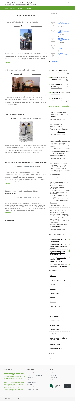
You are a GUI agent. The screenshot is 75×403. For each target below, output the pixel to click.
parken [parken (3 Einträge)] (8, 386)
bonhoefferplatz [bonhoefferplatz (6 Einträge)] (12, 375)
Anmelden (52, 375)
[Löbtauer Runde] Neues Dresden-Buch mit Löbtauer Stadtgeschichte (24, 196)
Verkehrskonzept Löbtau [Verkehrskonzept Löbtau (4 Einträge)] (8, 389)
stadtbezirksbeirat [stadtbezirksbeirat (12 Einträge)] (8, 388)
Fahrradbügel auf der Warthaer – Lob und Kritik (58, 99)
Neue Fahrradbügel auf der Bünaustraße (57, 93)
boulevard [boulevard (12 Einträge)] (18, 375)
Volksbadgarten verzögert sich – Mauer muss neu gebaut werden (25, 165)
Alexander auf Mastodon (55, 107)
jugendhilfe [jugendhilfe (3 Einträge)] (12, 380)
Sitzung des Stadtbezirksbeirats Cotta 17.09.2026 (63, 47)
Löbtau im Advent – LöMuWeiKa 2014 (22, 116)
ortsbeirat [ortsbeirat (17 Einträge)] (21, 384)
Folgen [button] (67, 388)
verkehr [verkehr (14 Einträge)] (22, 388)
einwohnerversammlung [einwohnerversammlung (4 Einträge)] (8, 378)
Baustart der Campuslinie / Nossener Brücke (58, 78)
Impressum (19, 8)
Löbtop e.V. (53, 336)
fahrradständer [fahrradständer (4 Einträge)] (17, 378)
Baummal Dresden (55, 323)
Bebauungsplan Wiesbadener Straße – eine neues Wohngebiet (57, 255)
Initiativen (52, 291)
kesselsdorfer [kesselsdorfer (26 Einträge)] (18, 380)
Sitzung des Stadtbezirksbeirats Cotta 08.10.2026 (63, 54)
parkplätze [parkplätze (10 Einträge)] (11, 386)
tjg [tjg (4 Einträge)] (19, 388)
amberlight (52, 241)
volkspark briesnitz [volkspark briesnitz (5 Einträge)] (13, 391)
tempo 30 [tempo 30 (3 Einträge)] (17, 388)
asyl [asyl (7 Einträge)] (5, 375)
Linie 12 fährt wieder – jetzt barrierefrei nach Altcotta (58, 71)
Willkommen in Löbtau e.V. (57, 350)
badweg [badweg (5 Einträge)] (7, 375)
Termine (12, 8)
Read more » (53, 119)
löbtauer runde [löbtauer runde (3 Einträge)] (13, 384)
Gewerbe (52, 287)
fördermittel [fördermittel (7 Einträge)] (22, 378)
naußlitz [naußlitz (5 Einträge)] (17, 384)
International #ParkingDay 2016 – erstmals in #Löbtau (25, 23)
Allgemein (53, 278)
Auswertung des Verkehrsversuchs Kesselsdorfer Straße (58, 261)
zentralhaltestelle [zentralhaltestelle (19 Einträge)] (8, 393)
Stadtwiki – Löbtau (55, 346)
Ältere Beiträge (10, 225)
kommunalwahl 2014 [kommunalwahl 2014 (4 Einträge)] (7, 382)
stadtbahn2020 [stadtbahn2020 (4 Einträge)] (22, 386)
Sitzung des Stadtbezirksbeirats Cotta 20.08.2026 (63, 39)
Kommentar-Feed (54, 379)
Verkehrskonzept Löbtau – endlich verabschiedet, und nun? (59, 248)
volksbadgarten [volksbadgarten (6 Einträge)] (7, 391)
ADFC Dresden (54, 318)
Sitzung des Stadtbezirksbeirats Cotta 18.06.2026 (63, 31)
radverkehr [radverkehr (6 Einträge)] (16, 386)
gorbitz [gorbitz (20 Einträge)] (6, 380)
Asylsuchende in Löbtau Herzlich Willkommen (26, 72)
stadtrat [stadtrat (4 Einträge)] (14, 388)
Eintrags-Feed (53, 377)
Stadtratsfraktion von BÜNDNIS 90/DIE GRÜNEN (58, 341)
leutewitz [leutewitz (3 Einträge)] (19, 382)
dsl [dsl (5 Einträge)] (15, 377)
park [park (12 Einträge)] (5, 386)
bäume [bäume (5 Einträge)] (5, 377)
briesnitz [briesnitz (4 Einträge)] (22, 375)
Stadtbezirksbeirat (55, 308)
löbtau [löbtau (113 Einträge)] (8, 384)
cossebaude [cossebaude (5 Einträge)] (9, 377)
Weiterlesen (7, 64)
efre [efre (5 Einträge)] (18, 377)
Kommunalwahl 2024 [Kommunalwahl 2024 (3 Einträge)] (14, 382)
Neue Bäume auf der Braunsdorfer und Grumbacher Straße (56, 86)
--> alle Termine (54, 61)
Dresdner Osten (54, 327)
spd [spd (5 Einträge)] (19, 386)
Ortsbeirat (53, 304)
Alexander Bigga (17, 28)
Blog (6, 8)
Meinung (52, 300)
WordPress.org (53, 382)
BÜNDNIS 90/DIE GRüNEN (57, 282)
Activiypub (28, 8)
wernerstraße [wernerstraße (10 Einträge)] (20, 391)
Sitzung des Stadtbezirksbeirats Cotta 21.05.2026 (63, 23)
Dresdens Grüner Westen (19, 2)
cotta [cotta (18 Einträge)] (13, 377)
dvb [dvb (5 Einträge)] (16, 377)
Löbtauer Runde (54, 295)
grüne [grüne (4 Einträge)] (9, 380)
